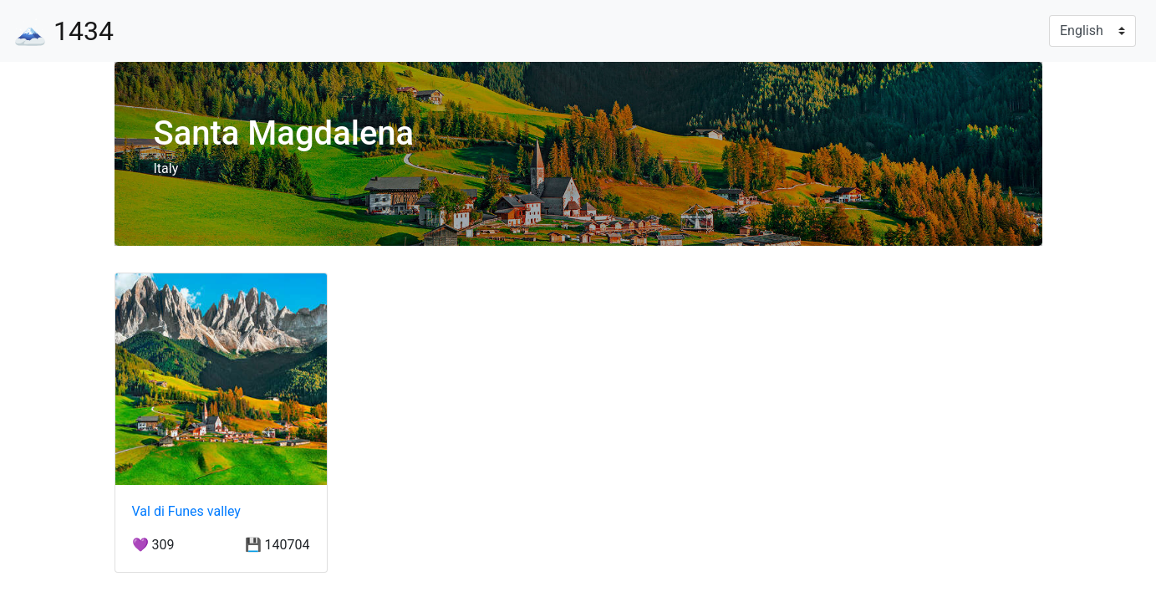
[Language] (1092, 31)
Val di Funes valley (186, 511)
